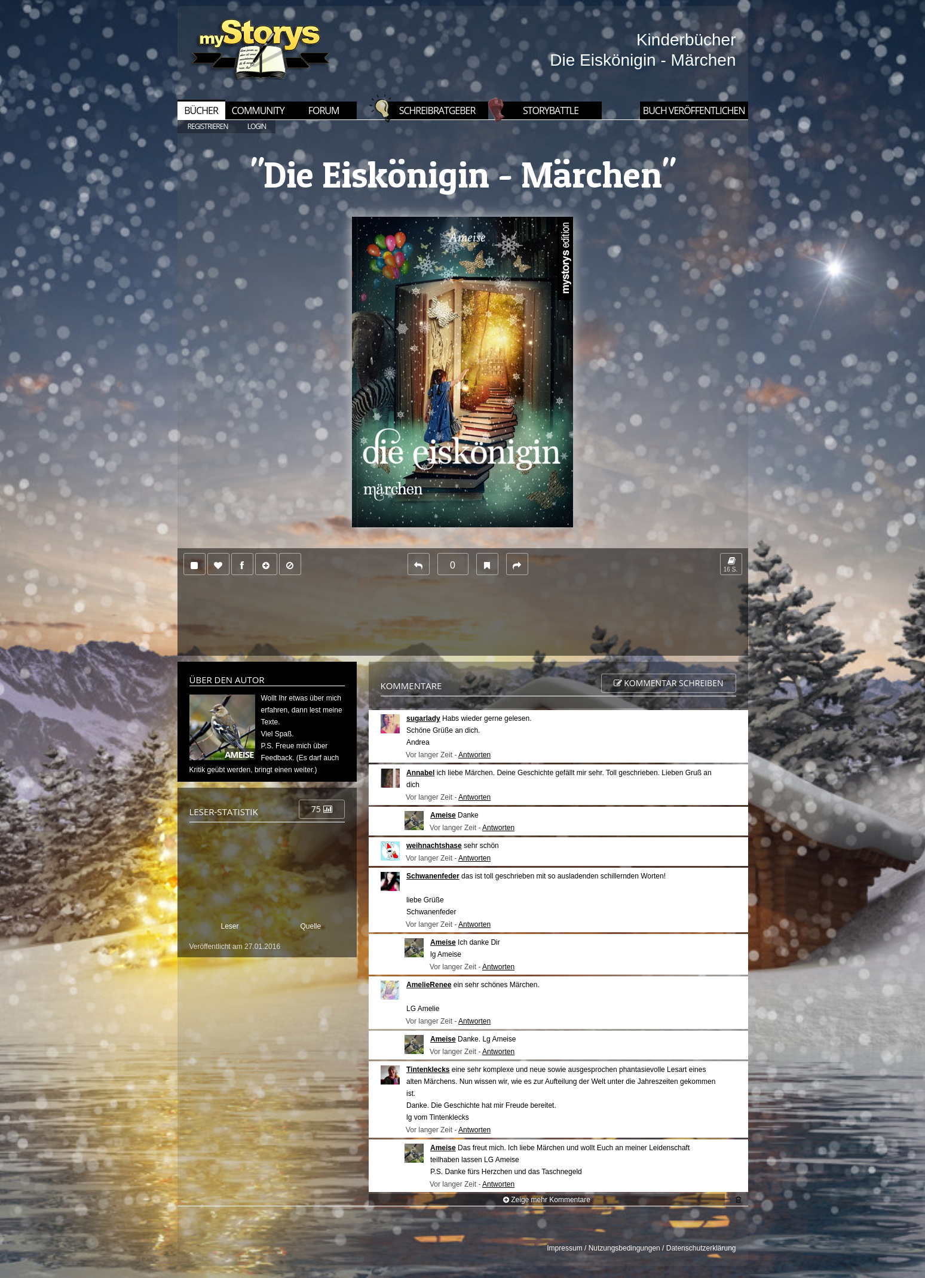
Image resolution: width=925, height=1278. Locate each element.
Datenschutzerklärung (701, 1248)
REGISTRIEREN (208, 126)
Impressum (564, 1248)
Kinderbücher (686, 39)
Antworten (474, 755)
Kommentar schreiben (669, 683)
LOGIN (257, 126)
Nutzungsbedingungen (624, 1248)
